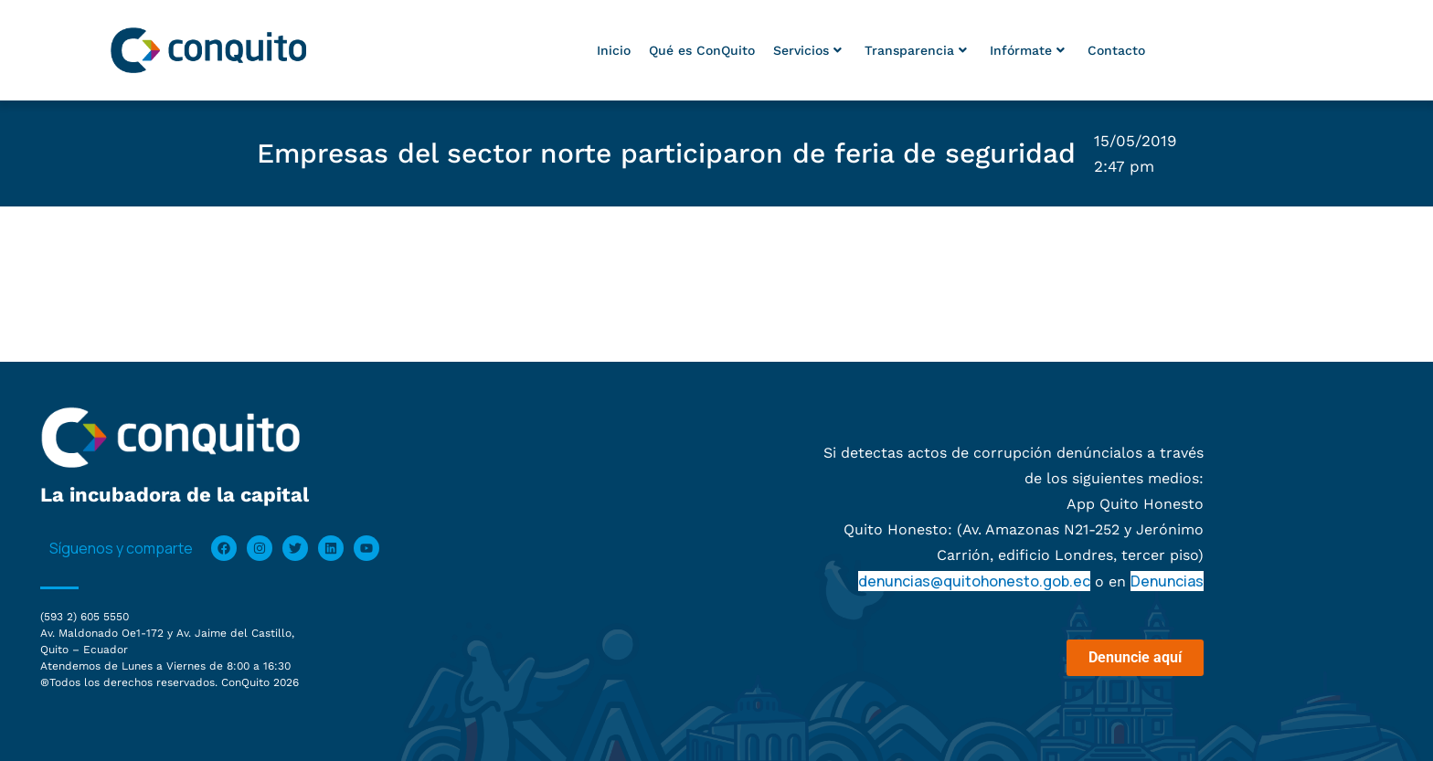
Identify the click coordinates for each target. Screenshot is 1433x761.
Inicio (614, 50)
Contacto (1116, 50)
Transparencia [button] (916, 50)
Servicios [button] (807, 50)
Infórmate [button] (1027, 50)
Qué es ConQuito (702, 50)
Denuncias (1167, 581)
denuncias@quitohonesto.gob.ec (974, 581)
